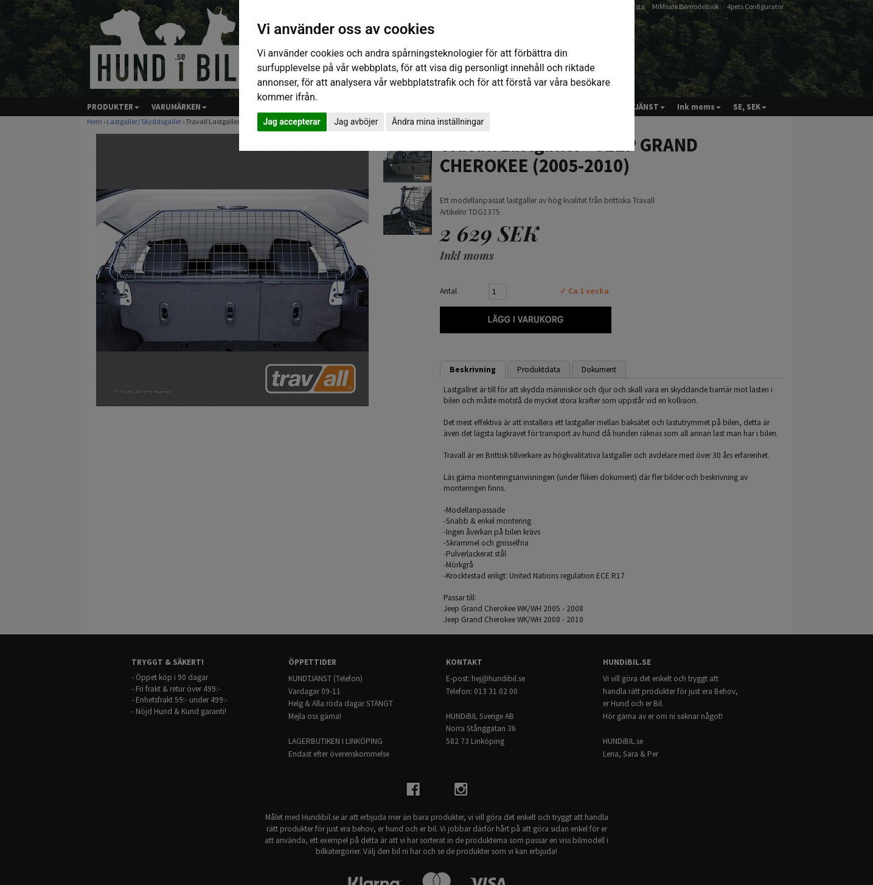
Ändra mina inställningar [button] (438, 122)
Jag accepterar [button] (292, 122)
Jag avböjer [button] (356, 122)
